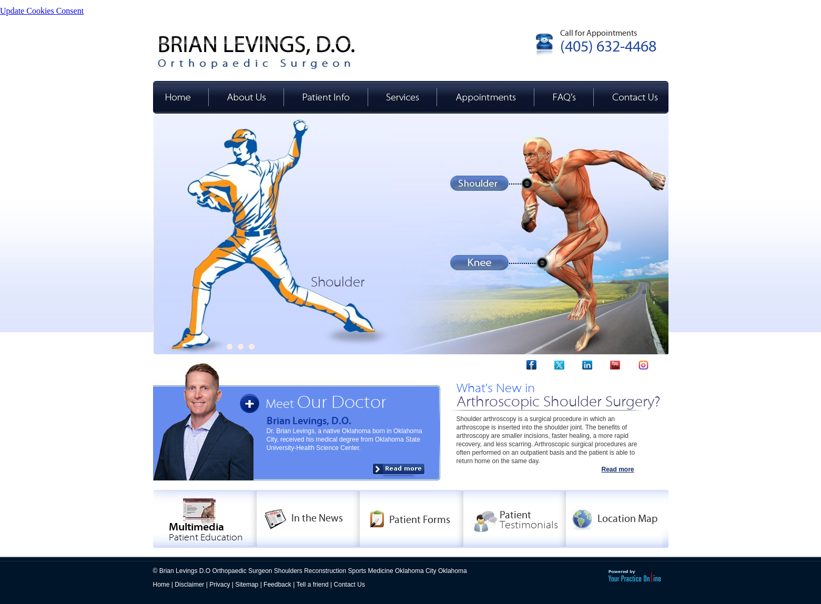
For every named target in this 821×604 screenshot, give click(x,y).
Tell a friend (312, 584)
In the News (317, 518)
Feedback (277, 584)
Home (161, 584)
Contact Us (349, 584)
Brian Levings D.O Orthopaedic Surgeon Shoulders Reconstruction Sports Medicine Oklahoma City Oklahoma (313, 571)
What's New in (558, 395)
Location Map (627, 519)
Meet (326, 404)
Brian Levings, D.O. (309, 421)
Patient (529, 520)
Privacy (219, 584)
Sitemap (246, 584)
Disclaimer (189, 584)
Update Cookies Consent (42, 10)
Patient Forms (419, 520)
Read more (617, 469)
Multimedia (206, 532)
